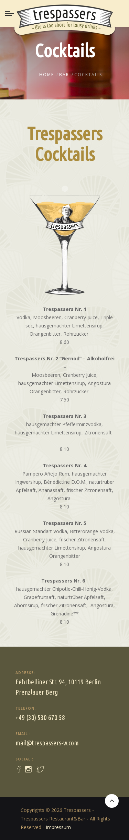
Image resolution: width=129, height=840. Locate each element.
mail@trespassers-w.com (47, 743)
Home (46, 74)
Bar (64, 74)
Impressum (58, 827)
